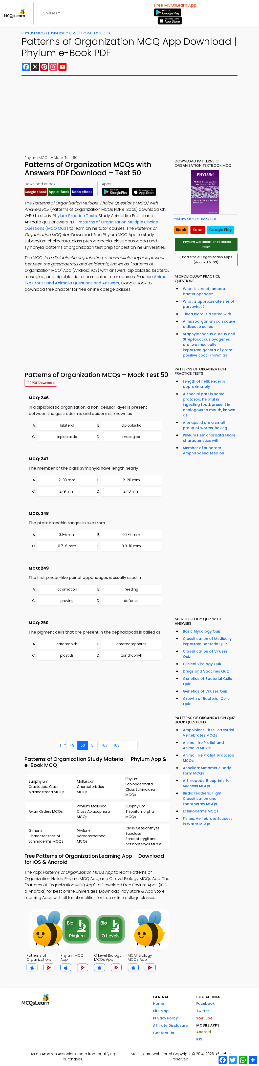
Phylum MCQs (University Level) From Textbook (66, 33)
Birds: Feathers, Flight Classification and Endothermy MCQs (202, 798)
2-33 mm (67, 480)
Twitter (202, 1010)
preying (67, 600)
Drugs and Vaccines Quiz (206, 671)
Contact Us (163, 1032)
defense (131, 600)
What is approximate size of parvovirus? (208, 304)
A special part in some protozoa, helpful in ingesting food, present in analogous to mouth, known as (209, 404)
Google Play (220, 229)
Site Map (161, 1010)
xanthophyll (131, 655)
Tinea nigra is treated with (207, 314)
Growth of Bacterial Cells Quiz (206, 701)
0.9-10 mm (131, 546)
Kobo (198, 229)
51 (92, 745)
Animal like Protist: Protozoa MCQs (208, 758)
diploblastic (131, 425)
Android (203, 1031)
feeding (131, 589)
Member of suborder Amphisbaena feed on (203, 450)
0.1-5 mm (67, 534)
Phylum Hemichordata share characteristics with (209, 438)
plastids (67, 655)
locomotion (67, 589)
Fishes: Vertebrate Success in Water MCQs (207, 821)
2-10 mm (131, 491)
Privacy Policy (165, 1018)
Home (158, 1003)
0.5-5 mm (131, 534)
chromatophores (131, 643)
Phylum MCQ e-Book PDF (195, 219)
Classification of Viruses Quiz (205, 654)
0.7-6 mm (67, 546)
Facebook (205, 1003)
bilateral (67, 425)
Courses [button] (50, 13)
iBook (181, 229)
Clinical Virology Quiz (202, 663)
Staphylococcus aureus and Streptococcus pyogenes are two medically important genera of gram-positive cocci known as (209, 344)
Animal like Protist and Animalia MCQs (203, 745)
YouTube (204, 1018)
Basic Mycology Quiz (202, 631)
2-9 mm (66, 491)
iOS (199, 1039)
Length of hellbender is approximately (204, 384)
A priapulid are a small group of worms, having (205, 425)
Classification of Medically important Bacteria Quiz (207, 641)
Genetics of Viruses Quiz (205, 691)
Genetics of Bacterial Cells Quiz (207, 681)
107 (105, 745)
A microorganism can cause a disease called (209, 324)
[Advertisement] (129, 115)
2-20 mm (131, 480)
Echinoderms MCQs (201, 811)
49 (72, 745)
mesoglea (131, 436)
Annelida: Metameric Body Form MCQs (207, 770)
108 (117, 745)
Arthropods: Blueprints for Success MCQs (207, 783)
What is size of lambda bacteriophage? (204, 291)
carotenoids (67, 643)
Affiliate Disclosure (170, 1025)
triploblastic (67, 436)
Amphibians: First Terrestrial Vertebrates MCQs (208, 732)
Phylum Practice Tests (74, 216)
